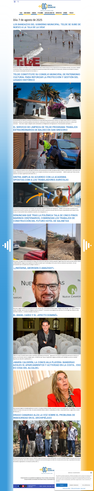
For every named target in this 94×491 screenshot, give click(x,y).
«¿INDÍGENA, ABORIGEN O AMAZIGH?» (33, 268)
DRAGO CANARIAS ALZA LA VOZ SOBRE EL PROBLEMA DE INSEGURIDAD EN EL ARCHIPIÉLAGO (44, 416)
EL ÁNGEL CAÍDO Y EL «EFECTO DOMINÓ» (35, 315)
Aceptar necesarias (74, 485)
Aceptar (62, 485)
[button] (91, 473)
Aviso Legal (83, 488)
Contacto (44, 486)
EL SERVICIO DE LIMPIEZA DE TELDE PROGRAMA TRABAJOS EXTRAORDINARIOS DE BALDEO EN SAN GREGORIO (45, 128)
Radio (41, 486)
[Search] (18, 1)
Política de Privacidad (75, 488)
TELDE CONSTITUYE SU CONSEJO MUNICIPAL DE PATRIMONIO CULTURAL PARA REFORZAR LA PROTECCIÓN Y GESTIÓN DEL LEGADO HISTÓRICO (46, 77)
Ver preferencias (86, 485)
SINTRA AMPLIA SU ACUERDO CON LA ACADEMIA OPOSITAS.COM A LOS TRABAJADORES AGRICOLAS (40, 178)
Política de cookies (66, 488)
